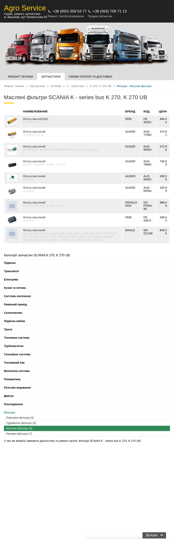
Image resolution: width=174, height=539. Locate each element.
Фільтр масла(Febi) (35, 119)
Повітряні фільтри (20, 417)
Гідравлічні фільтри (21, 423)
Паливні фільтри (19, 433)
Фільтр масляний (34, 131)
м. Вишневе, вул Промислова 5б (25, 17)
